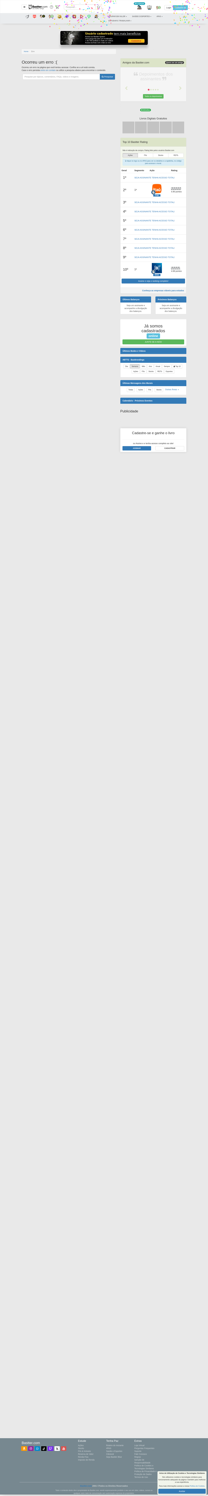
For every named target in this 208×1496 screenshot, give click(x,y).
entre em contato (48, 70)
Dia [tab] (126, 366)
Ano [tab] (150, 366)
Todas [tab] (130, 390)
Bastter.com (86, 1486)
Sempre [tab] (167, 366)
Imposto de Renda (86, 1460)
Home (26, 51)
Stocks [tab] (151, 371)
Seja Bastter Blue (114, 1457)
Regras (137, 1457)
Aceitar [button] (182, 1491)
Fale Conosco (140, 1454)
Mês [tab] (143, 366)
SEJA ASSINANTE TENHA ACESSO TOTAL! (154, 177)
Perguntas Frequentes (144, 1448)
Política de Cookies (197, 1486)
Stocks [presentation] (160, 155)
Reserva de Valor (85, 1454)
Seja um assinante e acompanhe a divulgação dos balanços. (136, 308)
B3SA (157, 275)
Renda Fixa (83, 1457)
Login (168, 7)
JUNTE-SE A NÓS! (153, 342)
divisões (145, 110)
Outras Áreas (172, 389)
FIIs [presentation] (145, 155)
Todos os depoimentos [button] (153, 96)
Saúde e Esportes (114, 1451)
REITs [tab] (159, 371)
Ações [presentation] (130, 155)
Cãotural (110, 1454)
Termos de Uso (141, 1477)
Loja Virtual (139, 1445)
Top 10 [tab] (177, 366)
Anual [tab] (158, 366)
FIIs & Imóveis (84, 1451)
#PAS (108, 1448)
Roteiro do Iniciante (115, 1445)
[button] (24, 6)
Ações (81, 1445)
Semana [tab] (135, 366)
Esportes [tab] (169, 371)
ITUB (157, 195)
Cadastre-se (180, 7)
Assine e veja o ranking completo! (153, 281)
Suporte (137, 1451)
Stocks (81, 1448)
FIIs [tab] (143, 371)
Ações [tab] (135, 371)
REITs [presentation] (176, 155)
